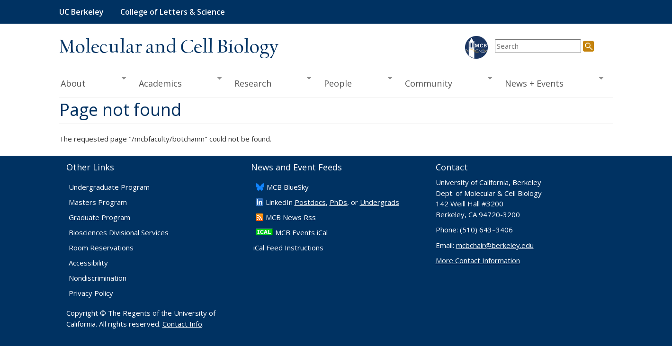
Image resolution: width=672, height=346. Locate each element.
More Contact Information (478, 260)
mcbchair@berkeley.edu (495, 245)
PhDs (338, 202)
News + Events (550, 82)
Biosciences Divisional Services (119, 232)
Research (269, 82)
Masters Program (98, 202)
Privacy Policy (91, 293)
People (355, 82)
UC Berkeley (81, 12)
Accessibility (88, 262)
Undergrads (379, 202)
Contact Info (182, 323)
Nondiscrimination (97, 278)
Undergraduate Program (109, 187)
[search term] (538, 46)
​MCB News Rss (291, 217)
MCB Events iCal (301, 232)
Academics (177, 82)
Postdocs (310, 202)
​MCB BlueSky (288, 187)
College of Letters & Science (172, 12)
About (92, 82)
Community (445, 82)
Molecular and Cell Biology (168, 47)
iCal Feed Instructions (288, 247)
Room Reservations (101, 247)
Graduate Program (99, 217)
